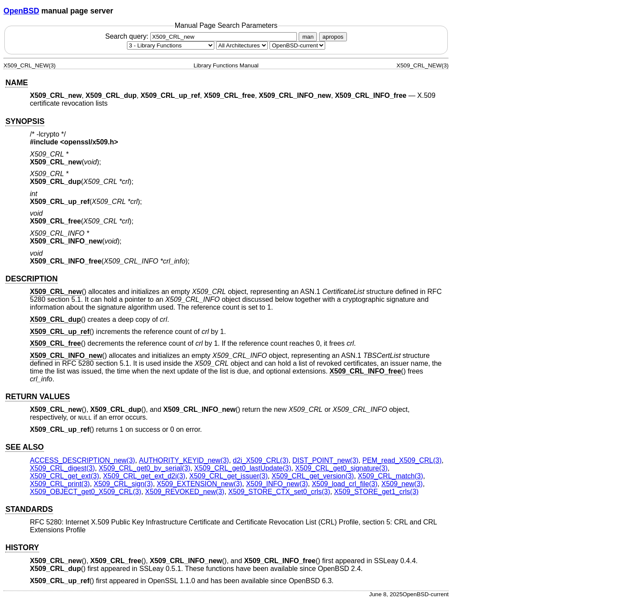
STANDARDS (29, 509)
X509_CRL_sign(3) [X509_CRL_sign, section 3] (123, 483)
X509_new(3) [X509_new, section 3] (402, 483)
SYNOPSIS (24, 121)
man (307, 36)
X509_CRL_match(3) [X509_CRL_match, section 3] (390, 476)
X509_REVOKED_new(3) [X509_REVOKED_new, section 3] (184, 491)
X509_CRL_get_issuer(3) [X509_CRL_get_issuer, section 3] (228, 476)
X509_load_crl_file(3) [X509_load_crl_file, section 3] (344, 483)
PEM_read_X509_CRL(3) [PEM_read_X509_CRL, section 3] (402, 460)
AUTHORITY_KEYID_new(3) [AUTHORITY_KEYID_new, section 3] (184, 460)
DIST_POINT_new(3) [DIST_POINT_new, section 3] (326, 460)
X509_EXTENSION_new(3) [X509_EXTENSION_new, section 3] (200, 483)
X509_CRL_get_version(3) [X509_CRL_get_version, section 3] (313, 476)
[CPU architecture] (242, 45)
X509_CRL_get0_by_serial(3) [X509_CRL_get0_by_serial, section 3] (144, 468)
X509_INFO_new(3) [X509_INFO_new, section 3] (277, 483)
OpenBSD (21, 11)
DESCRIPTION (31, 278)
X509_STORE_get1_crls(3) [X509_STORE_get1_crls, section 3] (376, 491)
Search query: (202, 36)
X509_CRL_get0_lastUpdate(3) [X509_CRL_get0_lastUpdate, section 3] (242, 468)
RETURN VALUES (37, 396)
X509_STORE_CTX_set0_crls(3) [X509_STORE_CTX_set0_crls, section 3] (279, 491)
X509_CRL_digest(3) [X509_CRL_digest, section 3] (62, 468)
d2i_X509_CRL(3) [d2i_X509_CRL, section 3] (261, 460)
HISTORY (22, 547)
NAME (16, 82)
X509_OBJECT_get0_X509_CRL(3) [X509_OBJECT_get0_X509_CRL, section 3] (85, 491)
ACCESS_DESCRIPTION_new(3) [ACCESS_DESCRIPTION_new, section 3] (82, 460)
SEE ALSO (24, 447)
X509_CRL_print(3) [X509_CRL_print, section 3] (60, 483)
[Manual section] (170, 45)
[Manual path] (297, 45)
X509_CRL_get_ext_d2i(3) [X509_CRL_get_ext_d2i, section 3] (144, 476)
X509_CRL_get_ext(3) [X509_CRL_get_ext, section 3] (64, 476)
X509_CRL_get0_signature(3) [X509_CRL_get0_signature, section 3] (341, 468)
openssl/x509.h (89, 142)
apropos (333, 36)
